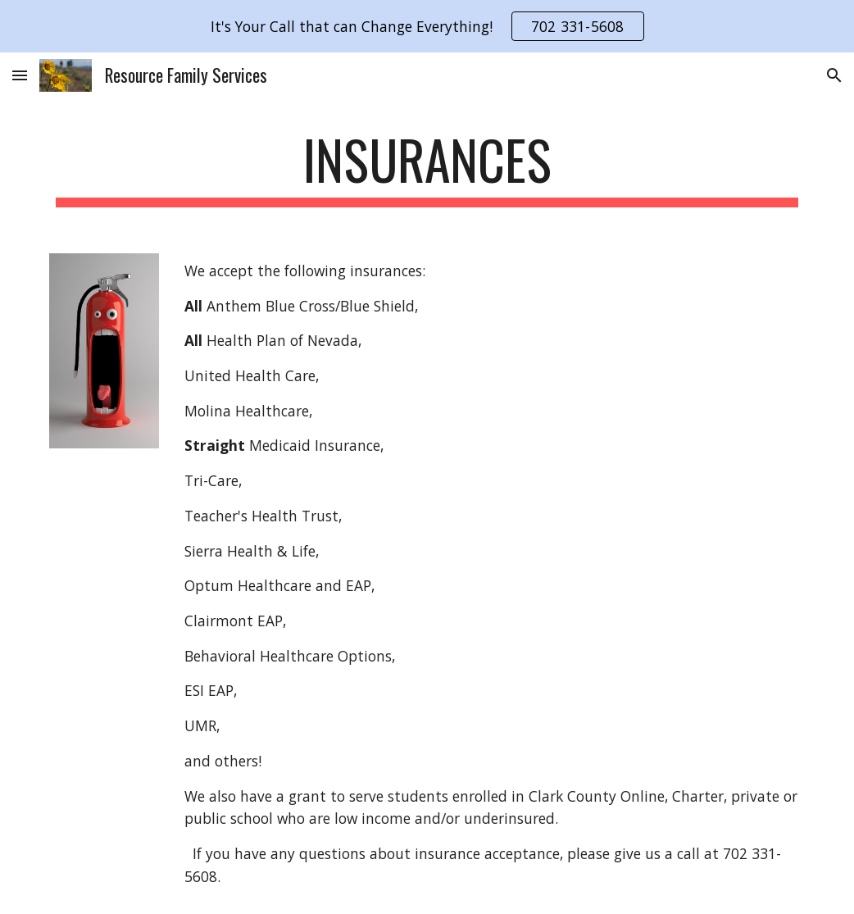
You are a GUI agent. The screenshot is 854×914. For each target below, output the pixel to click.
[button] (19, 75)
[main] (427, 167)
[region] (427, 26)
